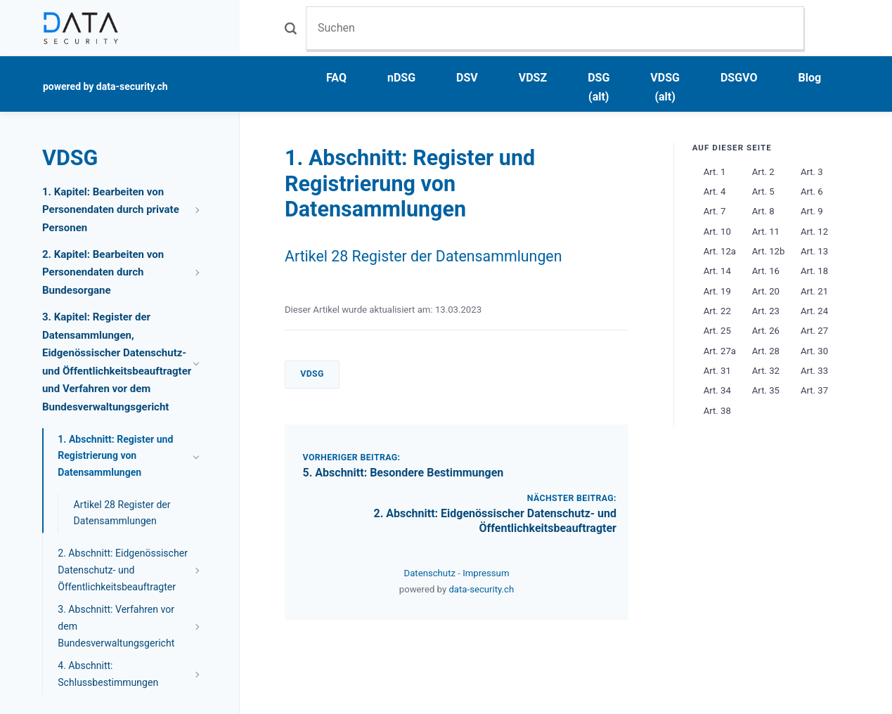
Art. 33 (814, 370)
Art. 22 (717, 311)
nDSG (401, 77)
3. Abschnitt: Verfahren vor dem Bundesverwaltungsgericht (116, 626)
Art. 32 (766, 370)
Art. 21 (814, 291)
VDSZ (533, 77)
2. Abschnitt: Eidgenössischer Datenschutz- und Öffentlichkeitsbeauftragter (494, 521)
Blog (810, 77)
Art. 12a (720, 251)
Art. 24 (814, 311)
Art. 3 (812, 172)
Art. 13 (814, 251)
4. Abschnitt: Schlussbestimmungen (108, 674)
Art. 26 (766, 330)
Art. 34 (717, 390)
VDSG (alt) (665, 87)
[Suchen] (555, 27)
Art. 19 (717, 291)
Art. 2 (763, 172)
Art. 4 (715, 191)
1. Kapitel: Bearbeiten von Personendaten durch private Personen (110, 210)
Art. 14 (717, 271)
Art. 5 (763, 191)
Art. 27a (720, 351)
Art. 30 (814, 351)
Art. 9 (812, 211)
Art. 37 (814, 390)
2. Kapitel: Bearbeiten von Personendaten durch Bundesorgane (103, 272)
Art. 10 (717, 231)
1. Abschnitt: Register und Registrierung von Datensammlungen (115, 456)
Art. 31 (717, 370)
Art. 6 (812, 191)
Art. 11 (766, 231)
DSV (467, 77)
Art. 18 (814, 271)
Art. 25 (717, 330)
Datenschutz (431, 573)
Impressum (486, 573)
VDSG (312, 374)
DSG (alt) (598, 87)
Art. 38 (717, 410)
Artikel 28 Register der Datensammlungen (423, 256)
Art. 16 (766, 271)
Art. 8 (763, 211)
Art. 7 (715, 211)
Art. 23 (766, 311)
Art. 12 (814, 231)
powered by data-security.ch (105, 86)
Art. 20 (766, 291)
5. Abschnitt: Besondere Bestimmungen (403, 472)
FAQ (336, 77)
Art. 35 (766, 390)
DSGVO (739, 77)
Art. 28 (766, 351)
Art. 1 (715, 172)
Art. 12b (768, 251)
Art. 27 (814, 330)
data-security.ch (481, 589)
